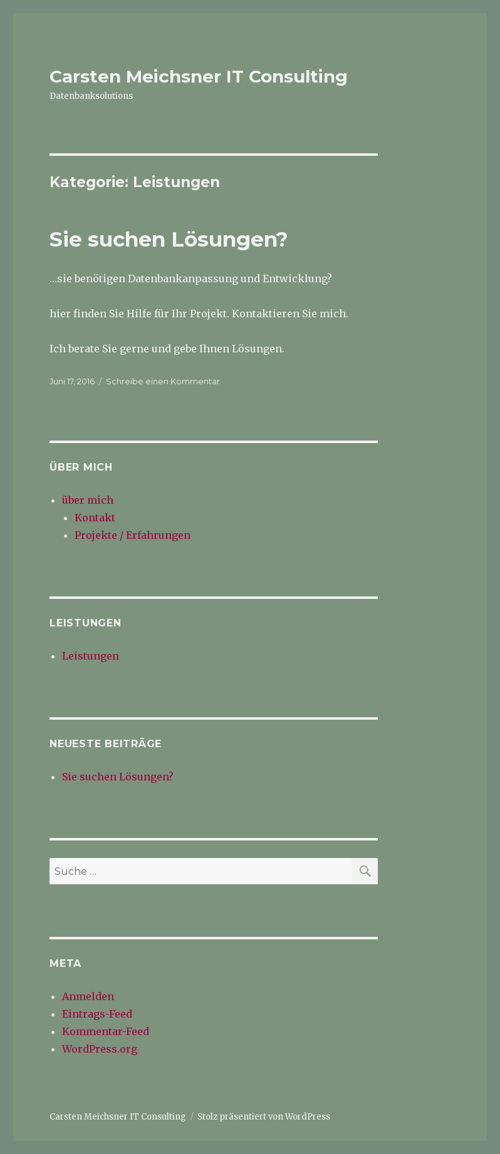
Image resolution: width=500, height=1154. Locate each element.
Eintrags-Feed (97, 1014)
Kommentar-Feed (105, 1031)
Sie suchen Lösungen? (168, 239)
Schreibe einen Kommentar (163, 381)
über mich (87, 500)
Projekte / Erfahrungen (132, 535)
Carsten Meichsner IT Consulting (198, 76)
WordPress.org (99, 1049)
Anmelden (88, 996)
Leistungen (90, 656)
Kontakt (95, 517)
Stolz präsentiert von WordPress (263, 1116)
